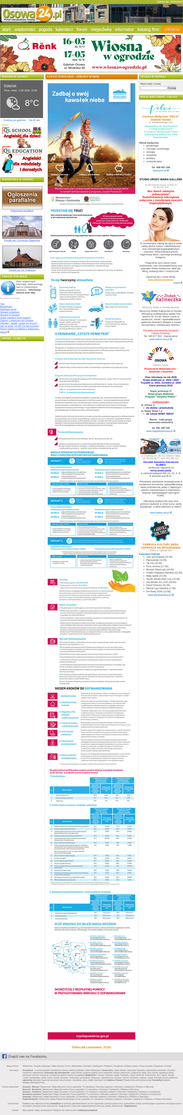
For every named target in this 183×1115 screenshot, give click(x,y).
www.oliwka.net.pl (161, 512)
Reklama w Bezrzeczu (130, 1089)
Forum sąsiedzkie (74, 1087)
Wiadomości (28, 1066)
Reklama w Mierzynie (145, 1087)
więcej (4, 332)
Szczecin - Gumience (32, 1092)
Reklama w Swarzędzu (139, 1097)
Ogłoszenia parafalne (22, 210)
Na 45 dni (34, 120)
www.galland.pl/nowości (160, 279)
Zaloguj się (163, 1)
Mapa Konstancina (62, 1094)
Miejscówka (77, 1066)
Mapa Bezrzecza (61, 1089)
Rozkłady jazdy (8, 309)
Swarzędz (27, 1097)
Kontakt (168, 1066)
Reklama (108, 1066)
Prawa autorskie (146, 1066)
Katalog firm (98, 1066)
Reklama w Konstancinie (151, 1094)
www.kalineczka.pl (161, 339)
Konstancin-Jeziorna (32, 1094)
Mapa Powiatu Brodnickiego (62, 1099)
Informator (87, 1066)
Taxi (2, 303)
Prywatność (118, 1066)
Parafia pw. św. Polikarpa (22, 270)
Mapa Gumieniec (61, 1092)
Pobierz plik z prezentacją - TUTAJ (91, 1047)
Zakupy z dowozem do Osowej (16, 320)
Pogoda (37, 1066)
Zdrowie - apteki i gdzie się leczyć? (19, 323)
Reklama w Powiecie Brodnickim (158, 1099)
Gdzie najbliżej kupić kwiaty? (15, 317)
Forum (67, 1066)
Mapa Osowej (57, 1066)
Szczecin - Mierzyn (31, 1087)
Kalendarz (46, 1066)
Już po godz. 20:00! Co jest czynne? (19, 326)
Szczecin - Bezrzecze (32, 1089)
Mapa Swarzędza (51, 1097)
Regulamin (158, 1066)
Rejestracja (177, 1)
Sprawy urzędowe (9, 312)
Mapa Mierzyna (58, 1087)
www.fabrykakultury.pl (161, 595)
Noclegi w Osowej (9, 315)
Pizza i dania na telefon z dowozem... (20, 328)
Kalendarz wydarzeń (104, 1087)
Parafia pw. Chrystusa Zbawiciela (22, 240)
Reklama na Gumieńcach (149, 1092)
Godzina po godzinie (15, 120)
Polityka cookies (131, 1066)
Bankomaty (6, 306)
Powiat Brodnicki (30, 1099)
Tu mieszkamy (88, 1087)
